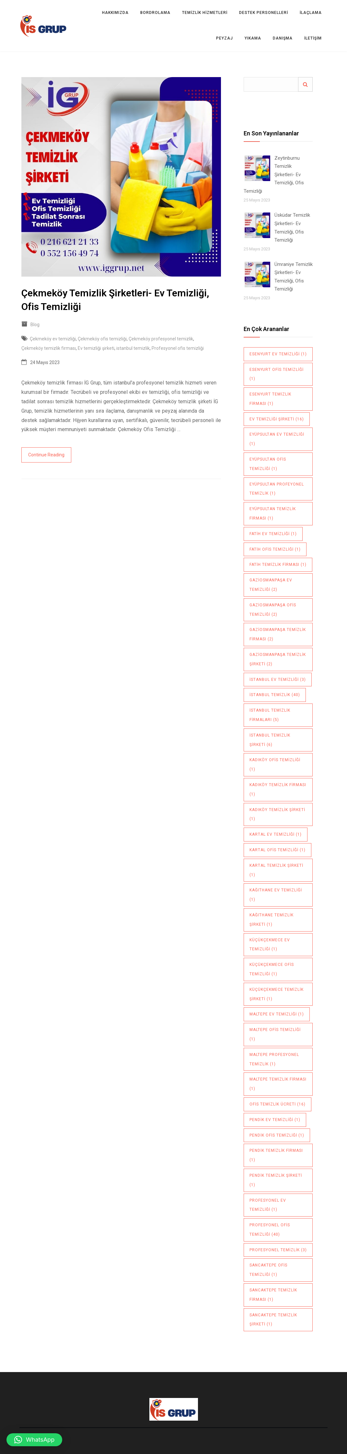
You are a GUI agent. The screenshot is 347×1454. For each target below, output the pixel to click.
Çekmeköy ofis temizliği (102, 338)
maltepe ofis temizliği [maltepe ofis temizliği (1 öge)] (275, 1034)
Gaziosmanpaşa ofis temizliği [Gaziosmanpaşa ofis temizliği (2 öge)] (272, 610)
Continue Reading (46, 454)
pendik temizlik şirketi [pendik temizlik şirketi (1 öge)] (275, 1180)
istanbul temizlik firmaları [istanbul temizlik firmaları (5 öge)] (269, 715)
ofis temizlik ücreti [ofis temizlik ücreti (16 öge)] (277, 1104)
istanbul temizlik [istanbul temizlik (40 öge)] (274, 695)
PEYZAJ (224, 38)
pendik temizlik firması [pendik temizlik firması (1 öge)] (276, 1155)
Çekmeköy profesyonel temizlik (161, 338)
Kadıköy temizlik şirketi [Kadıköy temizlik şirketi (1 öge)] (277, 814)
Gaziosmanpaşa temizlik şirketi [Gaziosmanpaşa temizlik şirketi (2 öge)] (277, 659)
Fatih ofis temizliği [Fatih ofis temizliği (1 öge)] (275, 549)
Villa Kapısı (173, 1427)
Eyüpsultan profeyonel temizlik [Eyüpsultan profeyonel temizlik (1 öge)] (276, 489)
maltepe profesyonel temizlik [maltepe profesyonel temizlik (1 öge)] (274, 1059)
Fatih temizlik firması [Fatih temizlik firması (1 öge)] (278, 564)
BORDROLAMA (155, 12)
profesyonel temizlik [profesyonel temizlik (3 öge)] (278, 1250)
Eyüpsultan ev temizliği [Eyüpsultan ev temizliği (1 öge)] (276, 439)
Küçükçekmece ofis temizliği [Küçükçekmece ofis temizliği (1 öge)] (271, 969)
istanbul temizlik (133, 348)
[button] (34, 1439)
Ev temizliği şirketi (96, 348)
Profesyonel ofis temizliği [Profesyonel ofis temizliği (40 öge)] (269, 1230)
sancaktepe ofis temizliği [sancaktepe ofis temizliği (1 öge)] (268, 1270)
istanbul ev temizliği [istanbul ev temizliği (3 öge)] (277, 679)
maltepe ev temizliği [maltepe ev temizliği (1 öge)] (276, 1014)
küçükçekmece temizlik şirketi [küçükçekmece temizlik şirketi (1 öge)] (276, 994)
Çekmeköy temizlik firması (48, 348)
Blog (35, 324)
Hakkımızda (115, 12)
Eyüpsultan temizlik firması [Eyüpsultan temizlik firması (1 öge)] (272, 514)
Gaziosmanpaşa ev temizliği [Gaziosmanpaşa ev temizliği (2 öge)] (270, 585)
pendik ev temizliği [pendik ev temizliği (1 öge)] (274, 1119)
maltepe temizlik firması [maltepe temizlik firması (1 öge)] (278, 1084)
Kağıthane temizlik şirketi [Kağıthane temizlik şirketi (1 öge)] (271, 920)
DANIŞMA (283, 38)
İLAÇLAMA (311, 12)
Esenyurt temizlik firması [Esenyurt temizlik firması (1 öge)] (270, 399)
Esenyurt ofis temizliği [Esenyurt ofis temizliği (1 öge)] (276, 374)
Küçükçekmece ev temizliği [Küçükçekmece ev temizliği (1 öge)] (269, 945)
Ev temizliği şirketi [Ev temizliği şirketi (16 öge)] (276, 419)
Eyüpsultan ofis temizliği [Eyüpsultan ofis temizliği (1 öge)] (267, 464)
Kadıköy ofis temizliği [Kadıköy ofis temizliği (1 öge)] (274, 765)
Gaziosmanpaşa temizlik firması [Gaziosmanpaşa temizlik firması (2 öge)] (277, 634)
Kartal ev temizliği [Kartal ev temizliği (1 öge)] (275, 834)
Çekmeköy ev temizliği (53, 338)
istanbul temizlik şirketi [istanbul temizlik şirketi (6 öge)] (269, 740)
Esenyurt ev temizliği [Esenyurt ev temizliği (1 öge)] (278, 354)
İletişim (313, 38)
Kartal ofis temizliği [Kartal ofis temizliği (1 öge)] (277, 850)
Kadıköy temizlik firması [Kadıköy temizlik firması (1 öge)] (277, 789)
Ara (305, 84)
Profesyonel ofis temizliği (178, 348)
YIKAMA (253, 38)
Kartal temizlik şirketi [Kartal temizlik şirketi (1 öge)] (276, 870)
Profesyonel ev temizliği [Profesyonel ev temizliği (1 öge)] (267, 1205)
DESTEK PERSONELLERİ (263, 12)
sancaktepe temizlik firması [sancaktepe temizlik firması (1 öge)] (273, 1295)
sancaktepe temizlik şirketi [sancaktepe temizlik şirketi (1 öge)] (273, 1320)
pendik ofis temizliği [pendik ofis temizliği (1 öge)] (276, 1135)
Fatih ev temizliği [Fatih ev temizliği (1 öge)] (273, 534)
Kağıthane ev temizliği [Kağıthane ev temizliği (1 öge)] (275, 895)
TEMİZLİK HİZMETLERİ (204, 12)
